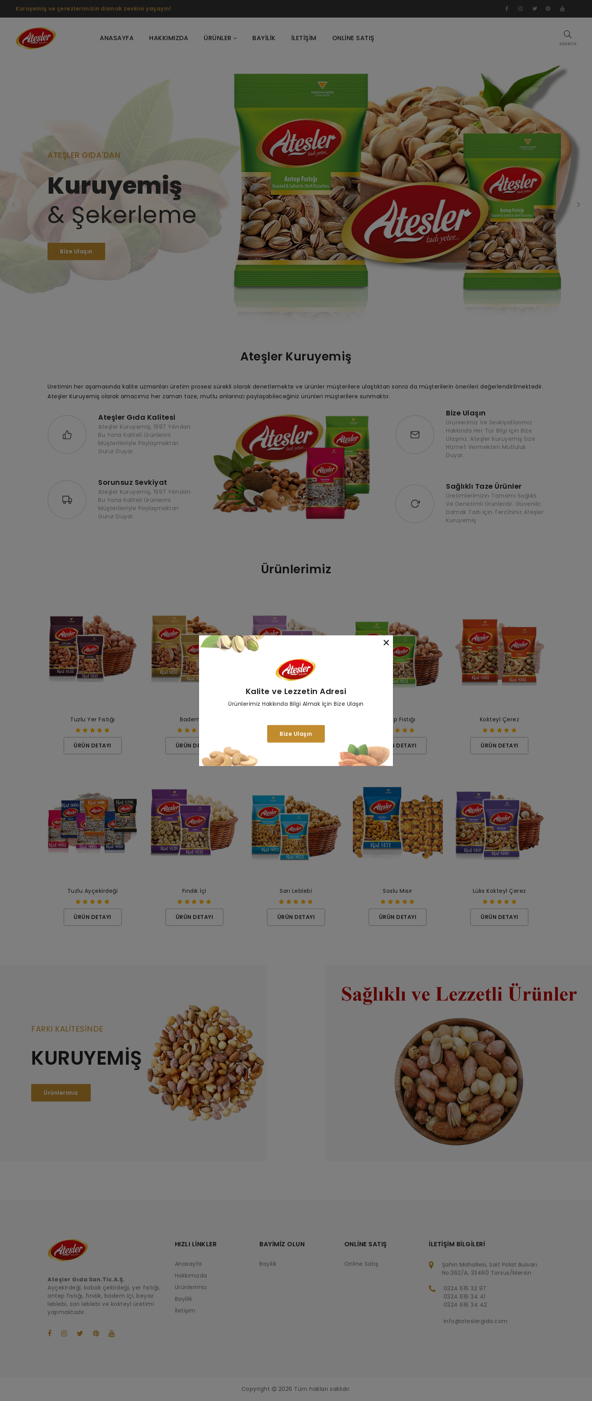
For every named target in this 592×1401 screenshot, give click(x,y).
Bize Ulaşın (296, 733)
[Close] (386, 642)
